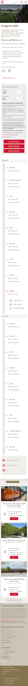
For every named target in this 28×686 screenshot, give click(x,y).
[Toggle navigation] (25, 2)
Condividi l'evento (9, 78)
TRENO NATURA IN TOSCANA (9, 632)
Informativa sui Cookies (9, 680)
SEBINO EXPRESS (6, 630)
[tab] (14, 160)
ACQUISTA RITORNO (14, 151)
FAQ (4, 674)
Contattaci (5, 657)
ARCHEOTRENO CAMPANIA (9, 636)
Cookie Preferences (9, 683)
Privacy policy (6, 671)
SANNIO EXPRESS (6, 634)
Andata (5, 160)
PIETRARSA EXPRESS (7, 638)
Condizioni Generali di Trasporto (11, 669)
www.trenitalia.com (12, 110)
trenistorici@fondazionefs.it (11, 135)
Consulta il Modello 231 (8, 667)
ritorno (5, 316)
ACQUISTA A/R (14, 141)
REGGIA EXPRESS (6, 640)
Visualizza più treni (14, 600)
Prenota (14, 518)
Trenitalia (4, 125)
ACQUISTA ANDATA (14, 146)
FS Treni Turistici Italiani (7, 621)
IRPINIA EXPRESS (6, 642)
